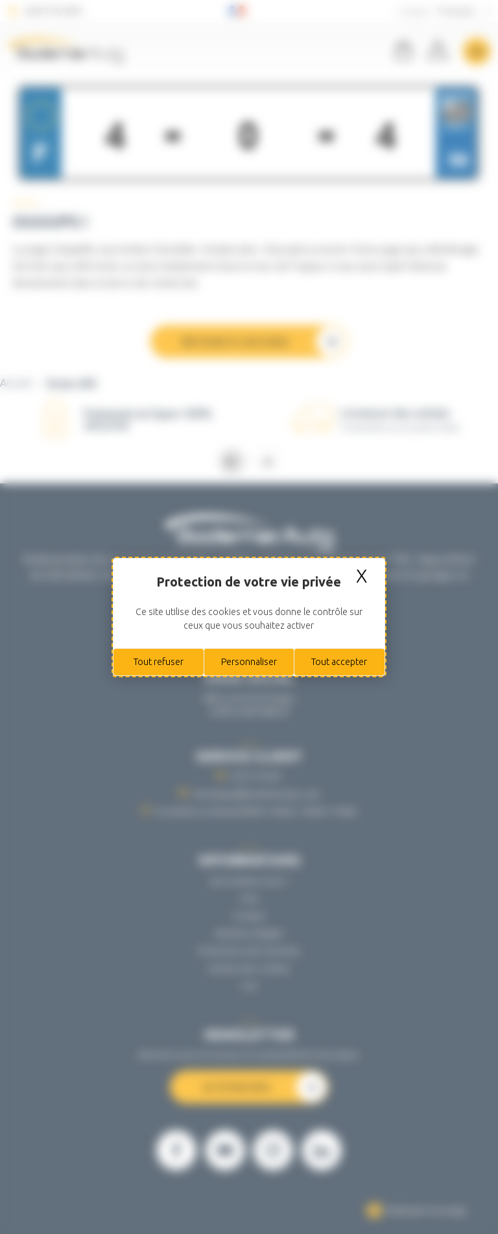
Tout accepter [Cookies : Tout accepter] (339, 662)
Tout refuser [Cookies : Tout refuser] (159, 662)
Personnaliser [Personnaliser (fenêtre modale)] (249, 662)
